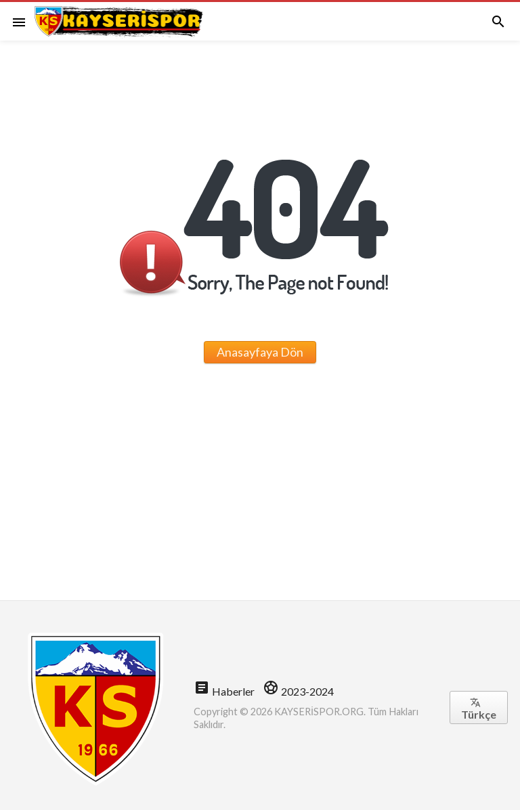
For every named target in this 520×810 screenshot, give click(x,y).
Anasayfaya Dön (260, 351)
